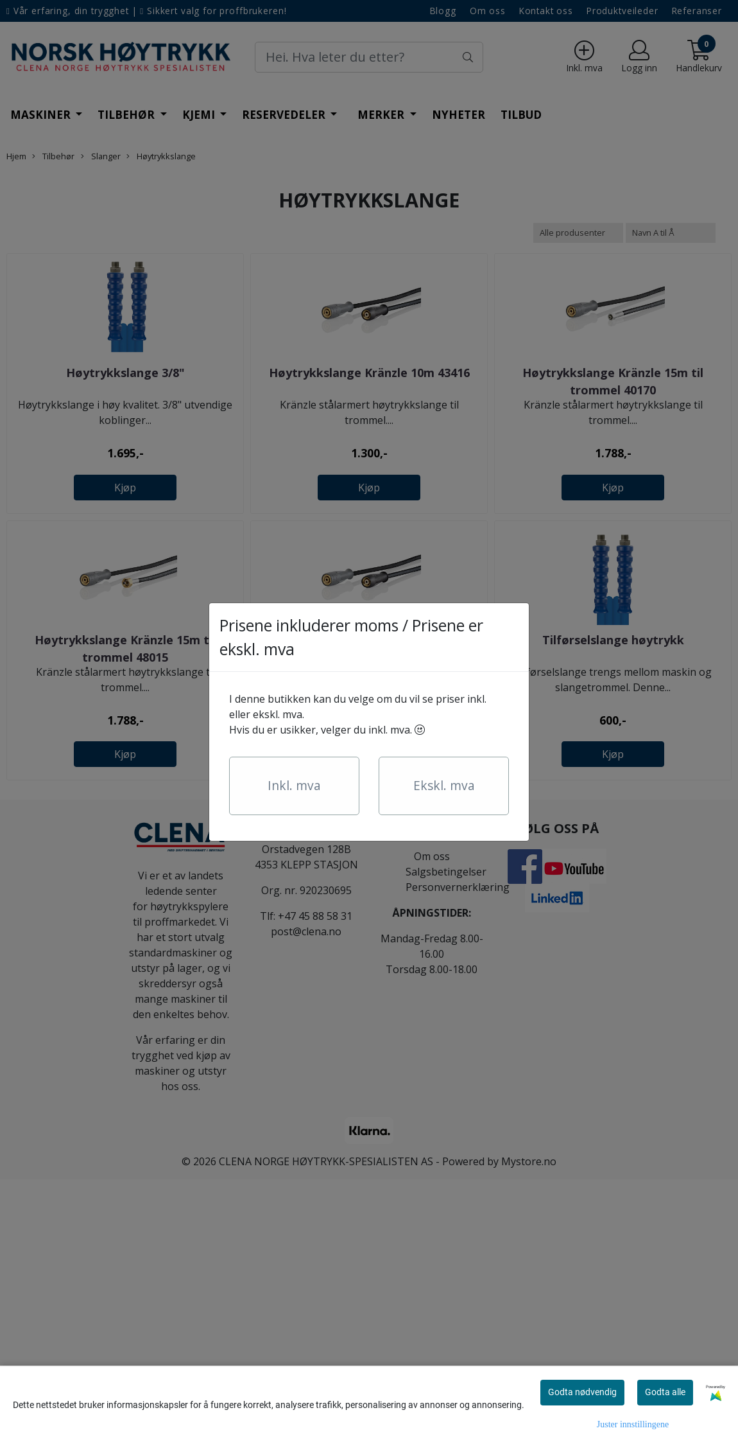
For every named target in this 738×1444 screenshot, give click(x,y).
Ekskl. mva (444, 785)
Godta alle (665, 1392)
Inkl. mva (294, 785)
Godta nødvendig (582, 1392)
